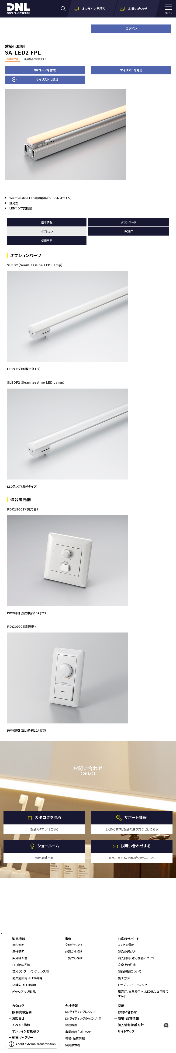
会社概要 (71, 1025)
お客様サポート (128, 938)
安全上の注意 (127, 965)
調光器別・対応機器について (136, 958)
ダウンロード (128, 222)
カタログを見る (48, 817)
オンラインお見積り (25, 1031)
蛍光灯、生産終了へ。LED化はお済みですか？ (143, 993)
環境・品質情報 (75, 1038)
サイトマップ (126, 1031)
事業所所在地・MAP (78, 1031)
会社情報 (71, 1005)
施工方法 (124, 978)
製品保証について (129, 971)
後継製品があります (34, 59)
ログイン (131, 28)
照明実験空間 (22, 1012)
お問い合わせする (136, 846)
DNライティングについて (80, 1011)
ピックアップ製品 (24, 991)
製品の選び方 (127, 951)
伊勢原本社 (72, 1045)
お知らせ (18, 1018)
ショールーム (48, 846)
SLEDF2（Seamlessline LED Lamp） (36, 382)
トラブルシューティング (132, 985)
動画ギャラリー (22, 1037)
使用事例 (46, 240)
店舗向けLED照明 (24, 985)
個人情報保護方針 (131, 1024)
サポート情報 (135, 817)
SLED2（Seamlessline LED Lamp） (35, 265)
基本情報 (46, 222)
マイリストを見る (131, 70)
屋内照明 (18, 944)
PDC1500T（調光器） (22, 509)
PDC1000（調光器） (21, 626)
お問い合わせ (127, 1012)
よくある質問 (126, 944)
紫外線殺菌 (20, 958)
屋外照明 (18, 951)
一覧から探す (74, 958)
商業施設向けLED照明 (27, 978)
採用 (121, 1005)
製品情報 (18, 938)
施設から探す (74, 951)
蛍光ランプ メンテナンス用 (30, 971)
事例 (68, 938)
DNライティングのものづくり (83, 1018)
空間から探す (74, 944)
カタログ (18, 1005)
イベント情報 (21, 1024)
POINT (128, 231)
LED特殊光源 (21, 965)
